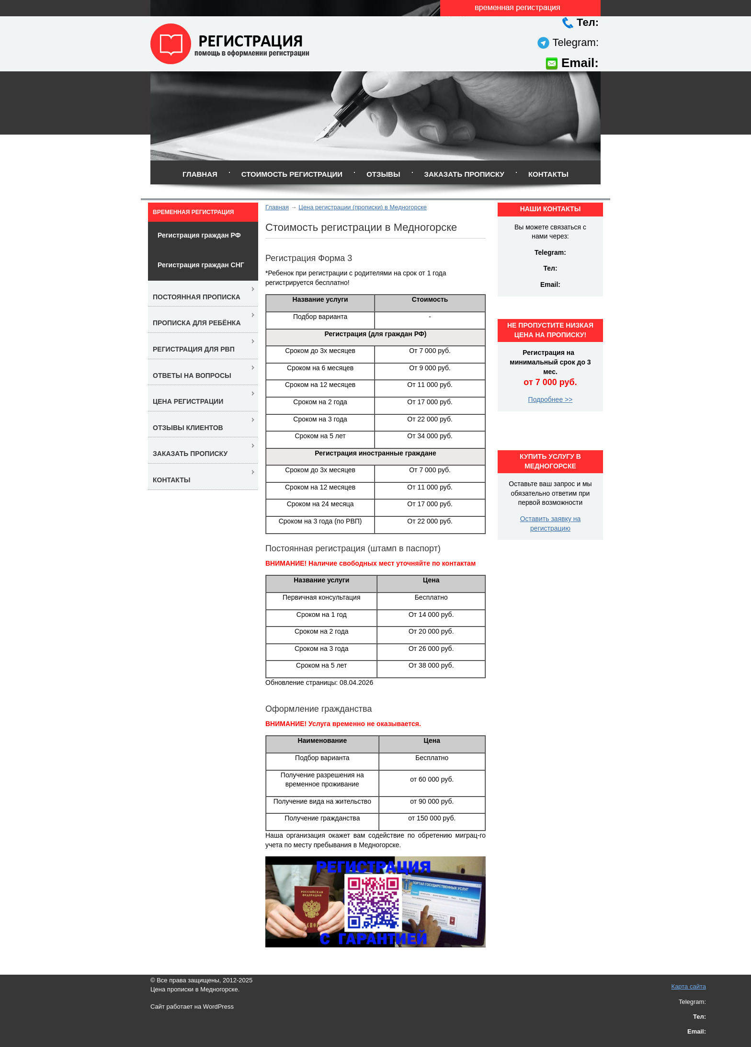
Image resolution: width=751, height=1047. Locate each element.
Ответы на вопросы (192, 375)
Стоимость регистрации (291, 174)
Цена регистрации (188, 401)
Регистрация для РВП (194, 349)
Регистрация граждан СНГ (201, 265)
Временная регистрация (193, 212)
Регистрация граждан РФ (199, 235)
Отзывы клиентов (188, 428)
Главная (199, 174)
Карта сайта (688, 986)
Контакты (548, 174)
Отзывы (383, 174)
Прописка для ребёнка (197, 323)
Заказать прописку (464, 174)
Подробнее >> (550, 399)
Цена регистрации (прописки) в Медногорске (362, 207)
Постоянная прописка (196, 297)
